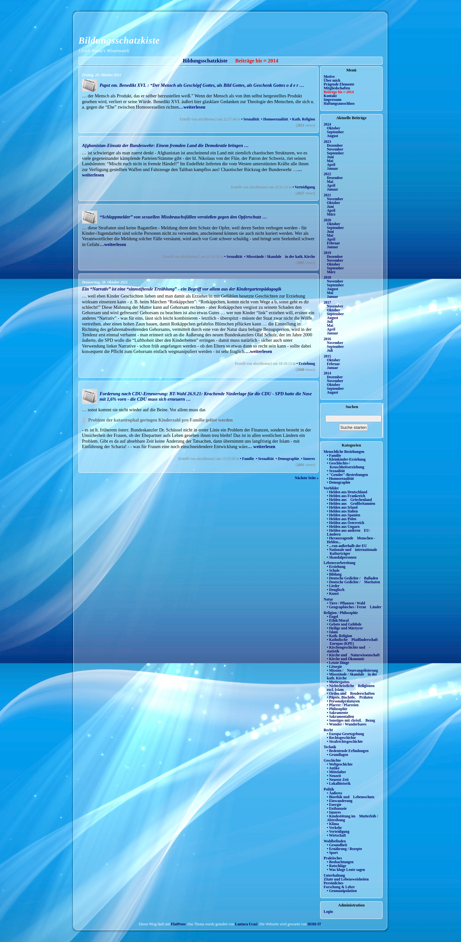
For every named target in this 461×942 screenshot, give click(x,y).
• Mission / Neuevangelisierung (352, 670)
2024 (327, 124)
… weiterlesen (261, 446)
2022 (327, 174)
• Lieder (333, 586)
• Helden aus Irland (342, 507)
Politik (329, 789)
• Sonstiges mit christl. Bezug (351, 720)
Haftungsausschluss (339, 103)
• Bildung (334, 574)
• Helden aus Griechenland (349, 500)
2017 (327, 302)
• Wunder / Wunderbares (346, 724)
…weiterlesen (192, 107)
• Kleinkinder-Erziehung (346, 459)
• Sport (332, 853)
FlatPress (178, 924)
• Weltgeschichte (339, 764)
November (335, 149)
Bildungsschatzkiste (119, 40)
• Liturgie (334, 666)
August (332, 136)
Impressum (332, 100)
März (331, 214)
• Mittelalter (336, 772)
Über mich (332, 80)
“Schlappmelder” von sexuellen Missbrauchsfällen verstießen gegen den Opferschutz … (183, 216)
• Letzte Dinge (338, 663)
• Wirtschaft (336, 835)
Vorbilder (331, 488)
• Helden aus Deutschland (347, 492)
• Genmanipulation (342, 891)
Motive (329, 76)
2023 (327, 141)
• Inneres (308, 459)
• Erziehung (305, 363)
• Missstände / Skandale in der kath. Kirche (279, 256)
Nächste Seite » (307, 478)
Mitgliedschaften (337, 88)
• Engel (332, 616)
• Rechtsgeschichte (341, 738)
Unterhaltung (334, 875)
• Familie (247, 459)
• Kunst (333, 593)
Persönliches (333, 883)
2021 (327, 195)
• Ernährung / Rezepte (344, 849)
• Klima (333, 824)
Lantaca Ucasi (246, 924)
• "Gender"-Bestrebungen (347, 475)
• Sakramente (337, 713)
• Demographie (287, 459)
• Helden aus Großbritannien (351, 503)
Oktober (333, 128)
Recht (328, 730)
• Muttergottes (338, 682)
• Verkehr (334, 828)
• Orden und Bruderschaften (351, 693)
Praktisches (333, 858)
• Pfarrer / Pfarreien (343, 705)
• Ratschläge (336, 866)
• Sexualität (250, 119)
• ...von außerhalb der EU (347, 546)
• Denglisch (335, 590)
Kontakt (330, 96)
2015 (327, 356)
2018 (327, 277)
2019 (327, 253)
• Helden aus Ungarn (343, 526)
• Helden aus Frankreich (346, 496)
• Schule (333, 570)
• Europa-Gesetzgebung (345, 734)
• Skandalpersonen (341, 557)
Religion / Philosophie (341, 613)
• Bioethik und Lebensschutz (351, 797)
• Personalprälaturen (343, 701)
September (335, 132)
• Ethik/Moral (338, 620)
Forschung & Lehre (339, 887)
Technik (330, 747)
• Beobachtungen (340, 862)
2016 (327, 339)
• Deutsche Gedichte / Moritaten (353, 582)
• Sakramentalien (340, 716)
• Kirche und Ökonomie (345, 659)
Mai (330, 161)
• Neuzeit (334, 776)
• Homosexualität (274, 119)
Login (328, 911)
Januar (332, 168)
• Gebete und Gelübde (344, 624)
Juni (330, 157)
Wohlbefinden (335, 841)
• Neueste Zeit (338, 780)
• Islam (332, 632)
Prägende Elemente (339, 84)
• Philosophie (337, 709)
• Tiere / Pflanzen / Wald (346, 603)
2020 (327, 220)
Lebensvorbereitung (339, 563)
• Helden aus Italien (342, 511)
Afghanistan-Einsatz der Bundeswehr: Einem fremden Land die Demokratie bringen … (165, 145)
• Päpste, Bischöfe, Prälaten (350, 697)
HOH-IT (314, 924)
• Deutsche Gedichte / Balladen (352, 578)
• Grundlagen (337, 755)
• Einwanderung (339, 801)
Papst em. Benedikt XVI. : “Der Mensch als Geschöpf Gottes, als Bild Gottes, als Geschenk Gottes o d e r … (202, 85)
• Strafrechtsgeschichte (345, 741)
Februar (333, 243)
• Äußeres (334, 793)
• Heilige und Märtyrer (345, 628)
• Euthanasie (337, 808)
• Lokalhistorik (339, 783)
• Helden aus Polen (341, 519)
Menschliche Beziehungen (344, 452)
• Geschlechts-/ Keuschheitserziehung (345, 465)
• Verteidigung (304, 187)
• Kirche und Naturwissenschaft (353, 655)
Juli (330, 322)
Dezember (335, 145)
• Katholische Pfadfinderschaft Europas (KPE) (352, 641)
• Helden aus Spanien (343, 515)
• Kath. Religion (302, 119)
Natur (328, 599)
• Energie (334, 805)
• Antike (333, 768)
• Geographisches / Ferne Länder (354, 607)
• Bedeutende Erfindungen (347, 751)
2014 (327, 373)
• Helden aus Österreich (345, 523)
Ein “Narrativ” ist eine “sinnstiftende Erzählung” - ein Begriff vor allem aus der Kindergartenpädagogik (181, 288)
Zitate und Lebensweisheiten (346, 879)
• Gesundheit (337, 845)
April (331, 165)
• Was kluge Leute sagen (346, 870)
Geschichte (332, 760)
